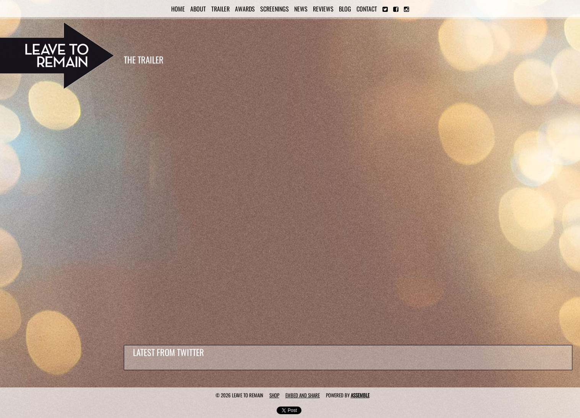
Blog (345, 8)
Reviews (323, 8)
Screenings (274, 8)
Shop (274, 395)
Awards (245, 8)
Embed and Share (302, 395)
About (198, 8)
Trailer (220, 8)
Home (178, 8)
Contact (366, 8)
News (301, 8)
